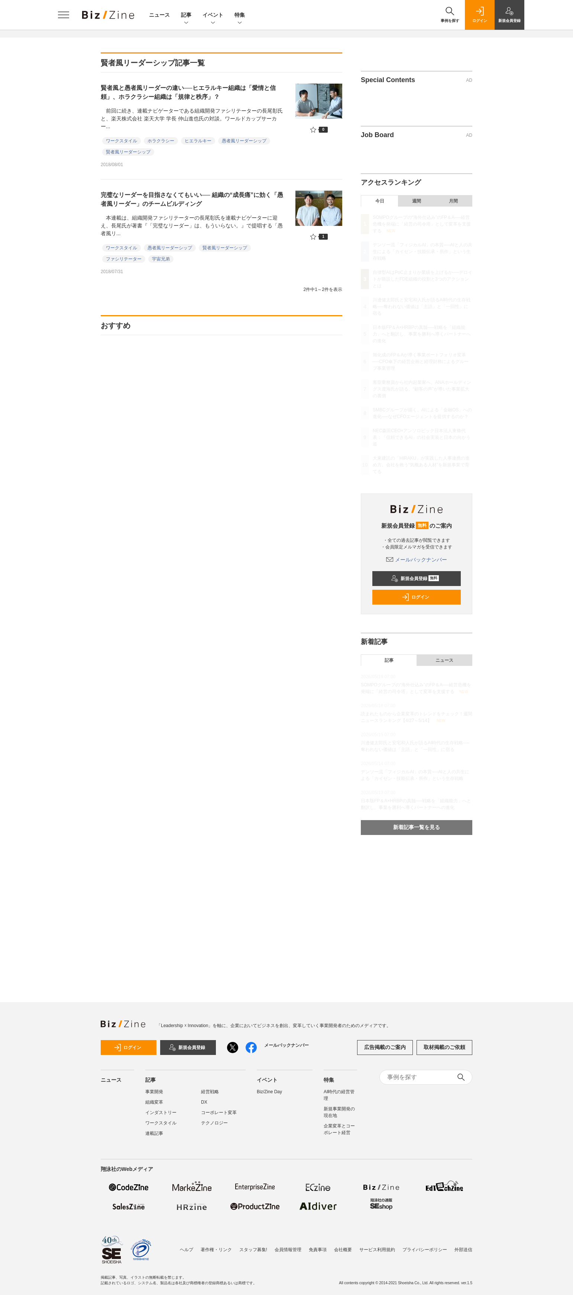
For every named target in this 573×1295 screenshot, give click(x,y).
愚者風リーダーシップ (244, 140)
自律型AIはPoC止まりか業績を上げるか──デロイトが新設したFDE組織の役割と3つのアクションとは (422, 279)
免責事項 (318, 1249)
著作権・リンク (216, 1249)
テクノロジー (214, 1123)
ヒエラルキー (198, 140)
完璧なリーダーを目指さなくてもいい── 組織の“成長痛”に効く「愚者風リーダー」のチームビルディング (192, 199)
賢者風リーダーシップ (128, 152)
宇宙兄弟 (161, 259)
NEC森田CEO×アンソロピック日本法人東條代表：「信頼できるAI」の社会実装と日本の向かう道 (421, 437)
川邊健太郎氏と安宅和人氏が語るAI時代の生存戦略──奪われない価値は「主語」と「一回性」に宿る (421, 306)
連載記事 (154, 1133)
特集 (239, 15)
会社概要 (343, 1249)
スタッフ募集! (253, 1249)
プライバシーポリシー (424, 1249)
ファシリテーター (124, 259)
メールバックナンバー (416, 560)
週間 (416, 201)
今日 (379, 201)
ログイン (415, 597)
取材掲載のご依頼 (444, 1047)
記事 (186, 15)
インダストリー (161, 1112)
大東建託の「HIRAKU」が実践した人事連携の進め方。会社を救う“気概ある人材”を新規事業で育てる (421, 465)
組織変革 (154, 1102)
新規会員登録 (415, 578)
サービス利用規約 (377, 1249)
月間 (453, 201)
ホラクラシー (161, 140)
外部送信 (463, 1249)
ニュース (159, 15)
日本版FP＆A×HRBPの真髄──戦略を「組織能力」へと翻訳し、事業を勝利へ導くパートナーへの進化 (422, 334)
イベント (213, 15)
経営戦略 (210, 1091)
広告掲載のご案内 (385, 1047)
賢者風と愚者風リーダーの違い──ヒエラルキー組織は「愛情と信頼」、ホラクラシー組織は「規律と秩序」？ (188, 92)
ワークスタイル (121, 140)
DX (204, 1102)
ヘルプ (186, 1249)
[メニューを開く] (63, 15)
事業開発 (154, 1091)
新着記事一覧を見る (416, 827)
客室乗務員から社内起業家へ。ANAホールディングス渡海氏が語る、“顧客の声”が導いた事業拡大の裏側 (422, 389)
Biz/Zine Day (269, 1091)
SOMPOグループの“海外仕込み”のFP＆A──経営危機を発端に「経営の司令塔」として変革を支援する (422, 224)
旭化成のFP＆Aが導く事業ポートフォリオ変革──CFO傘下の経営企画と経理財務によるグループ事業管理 (421, 361)
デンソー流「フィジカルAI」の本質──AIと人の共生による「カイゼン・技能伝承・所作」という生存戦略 (422, 251)
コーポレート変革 (219, 1112)
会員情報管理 (288, 1249)
